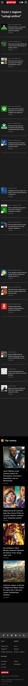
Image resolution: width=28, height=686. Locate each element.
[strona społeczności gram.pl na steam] (20, 635)
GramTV (3, 664)
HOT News (4, 661)
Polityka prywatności (7, 652)
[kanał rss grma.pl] (24, 635)
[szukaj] (2, 2)
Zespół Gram (4, 646)
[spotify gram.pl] (16, 635)
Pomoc (16, 646)
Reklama (16, 649)
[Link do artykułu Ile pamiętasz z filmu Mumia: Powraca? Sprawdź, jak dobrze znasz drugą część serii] (14, 541)
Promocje (3, 667)
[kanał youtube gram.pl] (12, 635)
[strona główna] (11, 2)
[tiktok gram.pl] (4, 635)
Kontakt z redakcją (19, 652)
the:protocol (17, 664)
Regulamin (4, 649)
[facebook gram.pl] (8, 635)
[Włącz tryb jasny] (21, 2)
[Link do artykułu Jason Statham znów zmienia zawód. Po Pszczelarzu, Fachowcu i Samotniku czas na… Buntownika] (14, 465)
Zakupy (16, 661)
